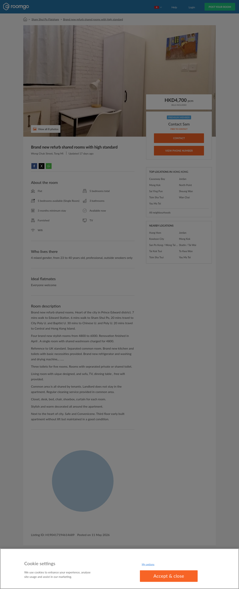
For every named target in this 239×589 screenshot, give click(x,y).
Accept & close (168, 576)
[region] (119, 568)
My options (148, 564)
